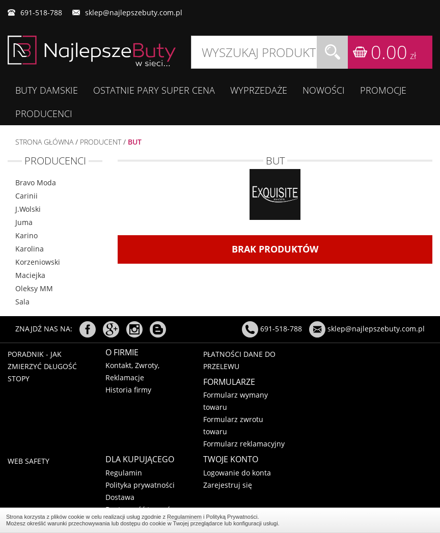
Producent (100, 142)
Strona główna (44, 142)
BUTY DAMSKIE (46, 90)
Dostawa (119, 497)
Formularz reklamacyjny (244, 443)
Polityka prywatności (140, 485)
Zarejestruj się (227, 485)
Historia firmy (128, 390)
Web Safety (28, 461)
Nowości (323, 90)
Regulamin (123, 473)
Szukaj (332, 52)
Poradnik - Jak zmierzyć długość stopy (42, 366)
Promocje (383, 90)
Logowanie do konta (237, 473)
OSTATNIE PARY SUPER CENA (154, 90)
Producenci (43, 113)
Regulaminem (184, 517)
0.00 (393, 52)
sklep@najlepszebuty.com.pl (133, 12)
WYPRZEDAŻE (258, 90)
